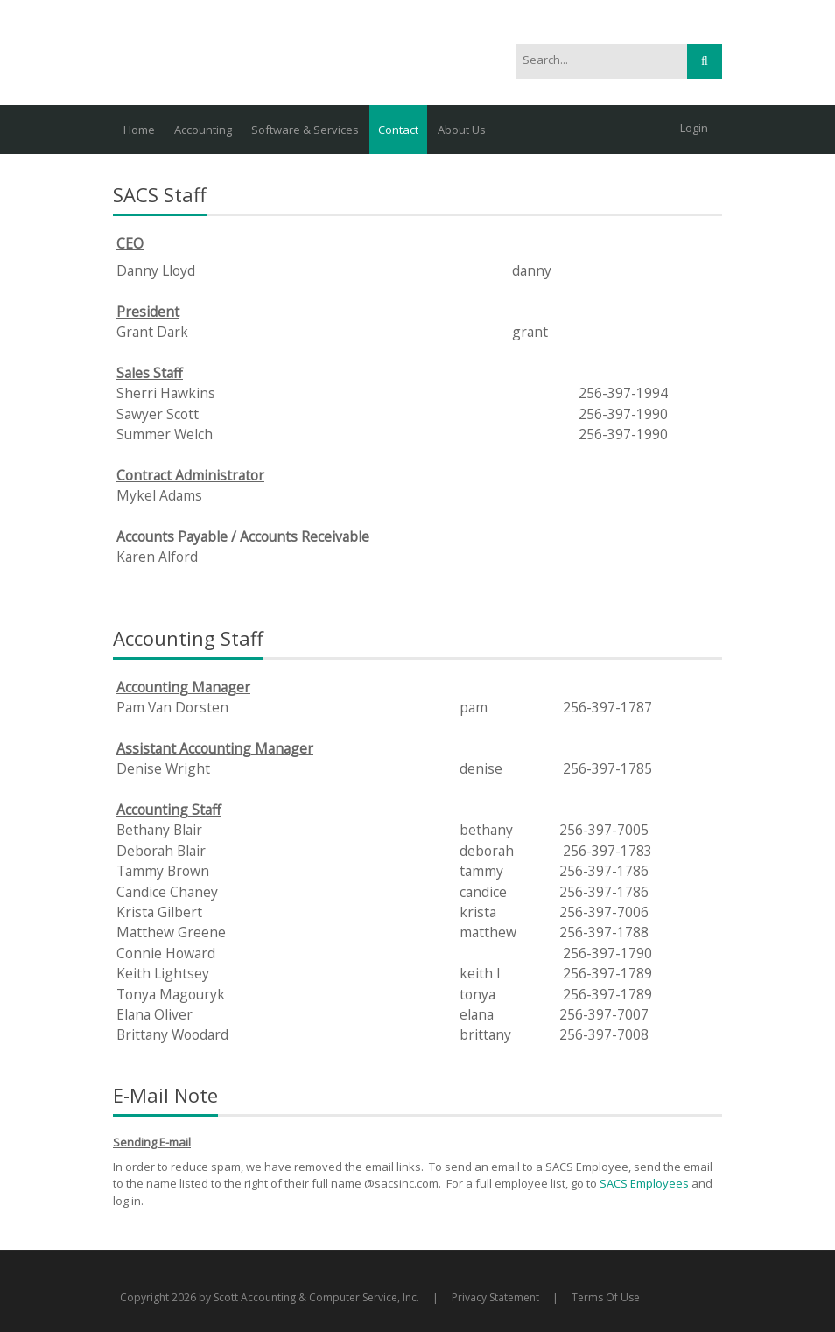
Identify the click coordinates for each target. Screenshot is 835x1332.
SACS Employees (645, 1183)
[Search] (592, 60)
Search (704, 61)
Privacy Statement (495, 1297)
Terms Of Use (606, 1297)
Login (694, 128)
